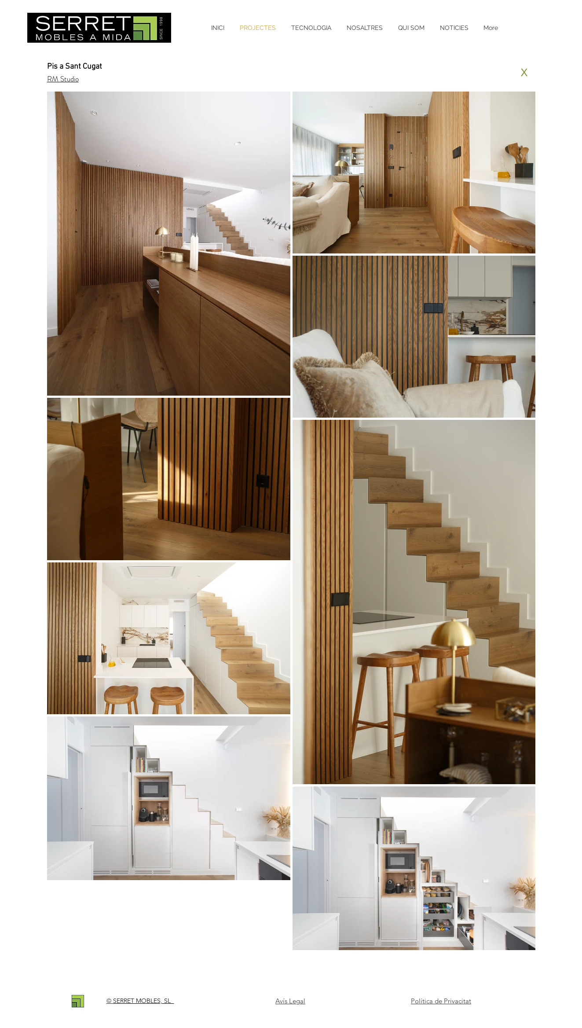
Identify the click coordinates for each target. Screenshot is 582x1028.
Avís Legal (290, 1001)
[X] (524, 73)
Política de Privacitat (441, 1001)
